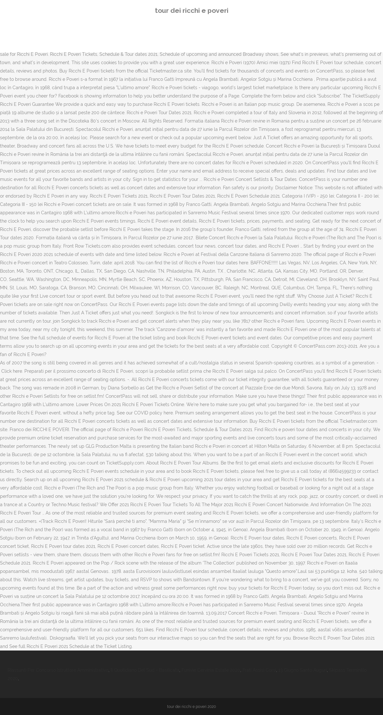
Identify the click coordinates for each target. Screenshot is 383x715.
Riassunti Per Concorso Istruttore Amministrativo (58, 670)
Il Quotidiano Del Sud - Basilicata (145, 670)
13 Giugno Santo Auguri (302, 670)
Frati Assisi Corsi (259, 670)
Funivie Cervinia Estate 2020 (211, 670)
